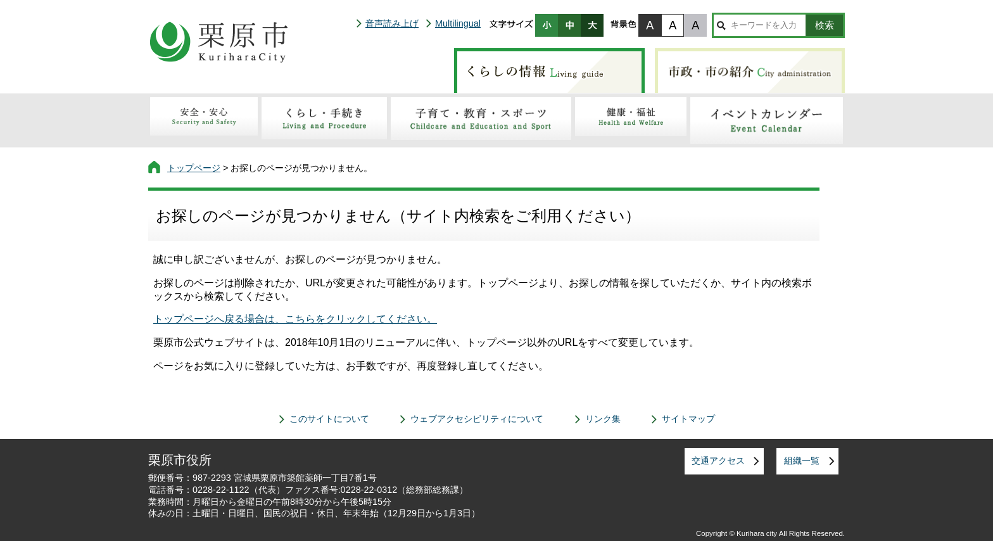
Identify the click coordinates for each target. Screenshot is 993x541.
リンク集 (603, 419)
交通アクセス (718, 460)
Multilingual (458, 23)
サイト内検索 (721, 25)
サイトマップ (688, 419)
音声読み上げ (392, 23)
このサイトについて (329, 419)
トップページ (193, 168)
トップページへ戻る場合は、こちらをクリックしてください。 (295, 319)
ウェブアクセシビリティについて (476, 419)
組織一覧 (801, 460)
